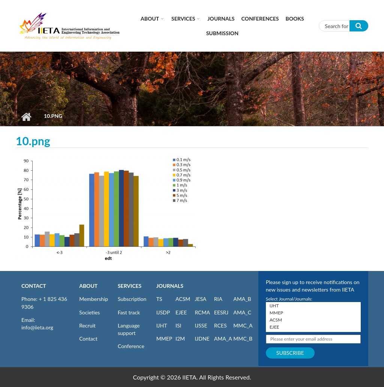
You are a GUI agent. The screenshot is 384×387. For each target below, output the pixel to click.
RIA (218, 299)
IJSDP (163, 312)
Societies (89, 312)
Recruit (87, 325)
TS (159, 299)
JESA (200, 299)
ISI (178, 325)
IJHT (161, 325)
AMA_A (223, 338)
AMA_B (242, 299)
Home (26, 116)
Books (295, 18)
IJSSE (201, 325)
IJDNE (202, 338)
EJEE (181, 312)
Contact (88, 338)
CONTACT (33, 286)
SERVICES (129, 286)
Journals (220, 18)
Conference (131, 346)
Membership (93, 299)
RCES (220, 325)
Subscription (132, 299)
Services (183, 18)
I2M (180, 338)
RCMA (202, 312)
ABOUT (88, 286)
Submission (222, 33)
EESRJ (221, 312)
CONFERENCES (260, 18)
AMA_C (242, 312)
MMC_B (242, 338)
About (150, 18)
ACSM (183, 299)
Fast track (129, 312)
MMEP (164, 338)
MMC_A (242, 325)
